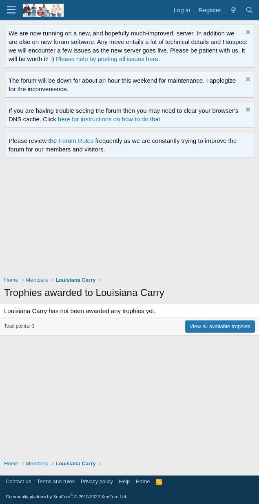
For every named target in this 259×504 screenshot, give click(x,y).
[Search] (249, 10)
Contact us (18, 481)
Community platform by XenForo (66, 496)
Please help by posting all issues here (107, 58)
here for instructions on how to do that (109, 119)
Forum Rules (76, 140)
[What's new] (233, 10)
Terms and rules (56, 481)
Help (124, 481)
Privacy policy (97, 481)
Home (143, 481)
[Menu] (11, 10)
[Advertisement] (131, 219)
